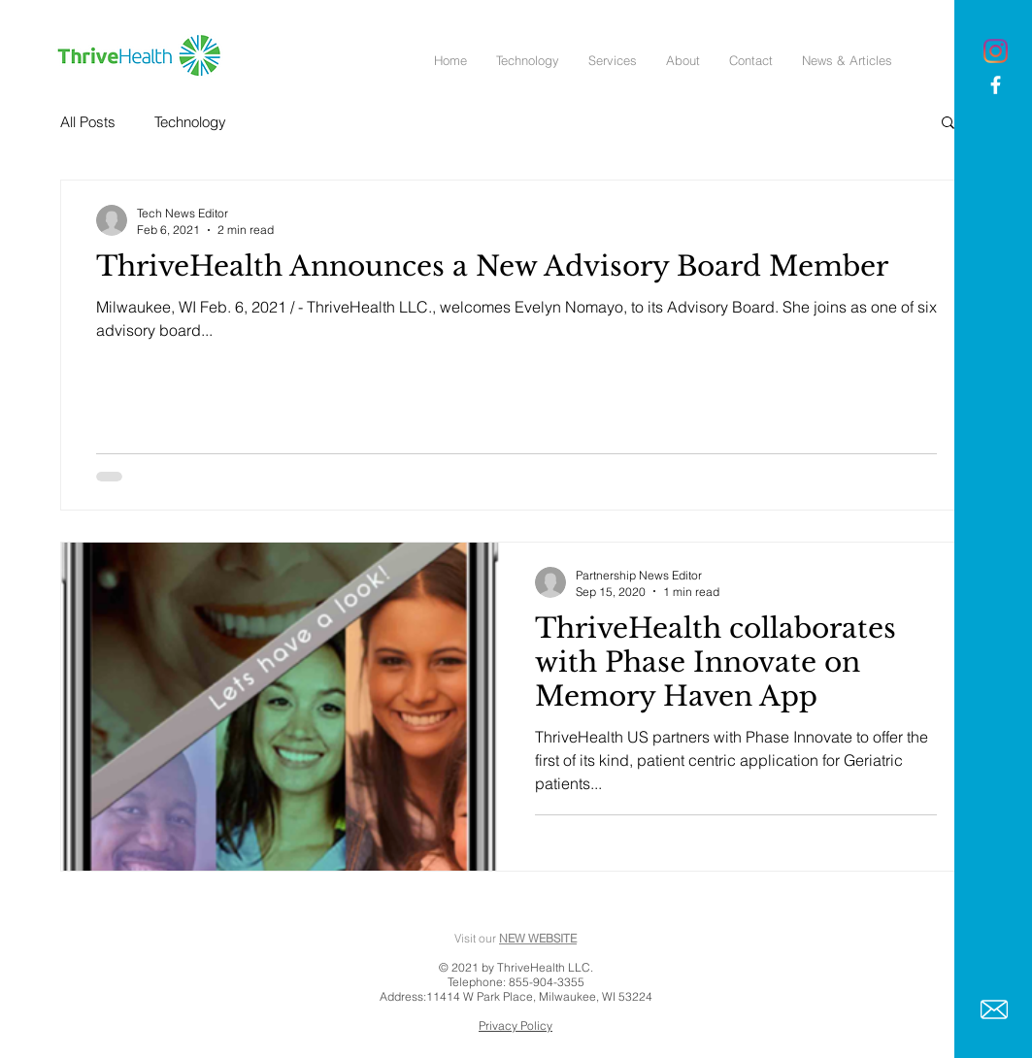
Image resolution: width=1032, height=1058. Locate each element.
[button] (948, 124)
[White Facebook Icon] (995, 85)
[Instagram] (995, 51)
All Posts (88, 122)
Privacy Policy (515, 1025)
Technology (190, 122)
